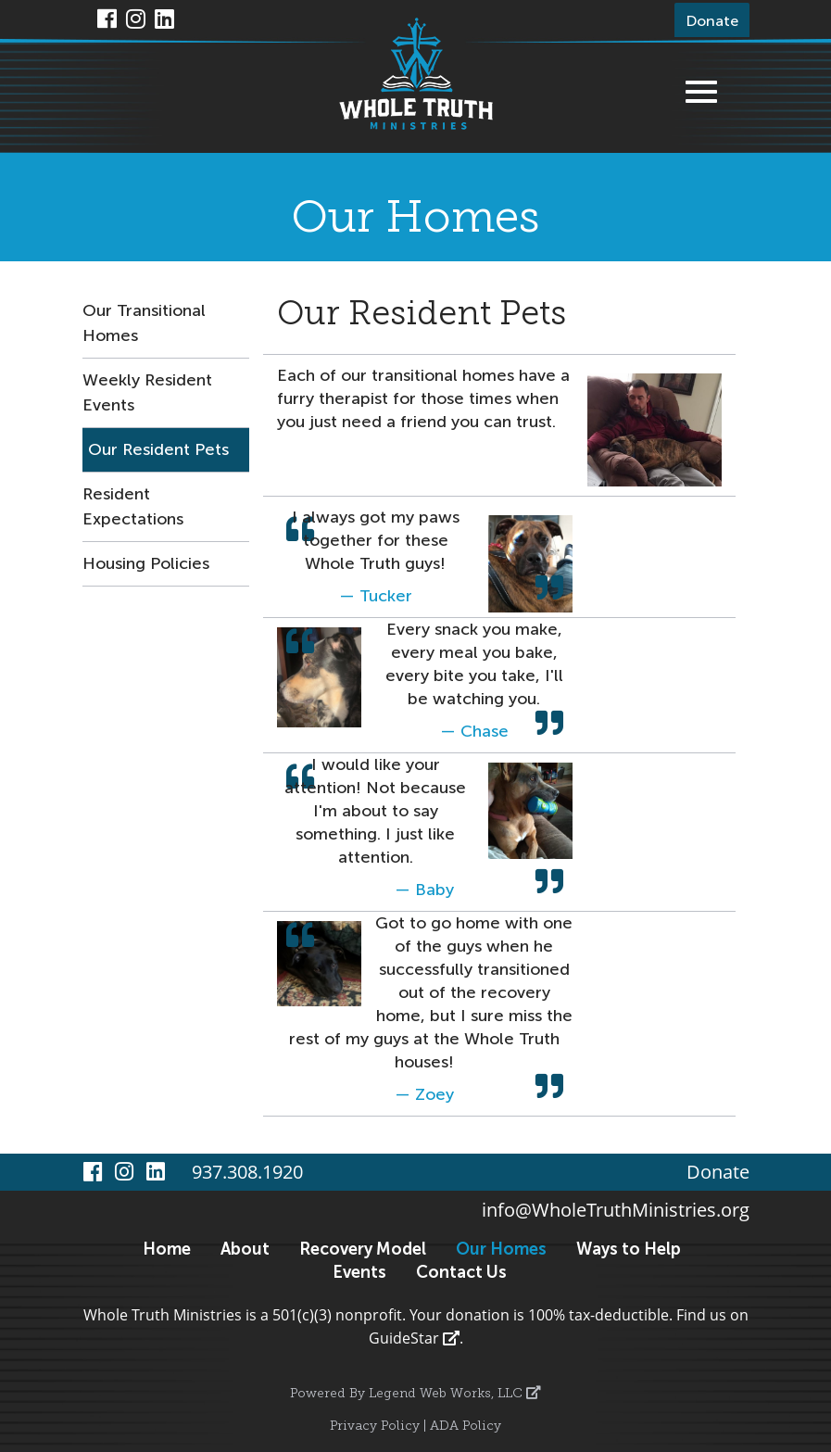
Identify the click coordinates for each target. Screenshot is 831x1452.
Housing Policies (145, 563)
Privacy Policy (375, 1426)
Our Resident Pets (158, 449)
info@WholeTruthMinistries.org (615, 1209)
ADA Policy (465, 1426)
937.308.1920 (247, 1171)
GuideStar (414, 1338)
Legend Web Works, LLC (455, 1394)
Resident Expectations (132, 506)
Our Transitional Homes (144, 323)
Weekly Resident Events (147, 392)
